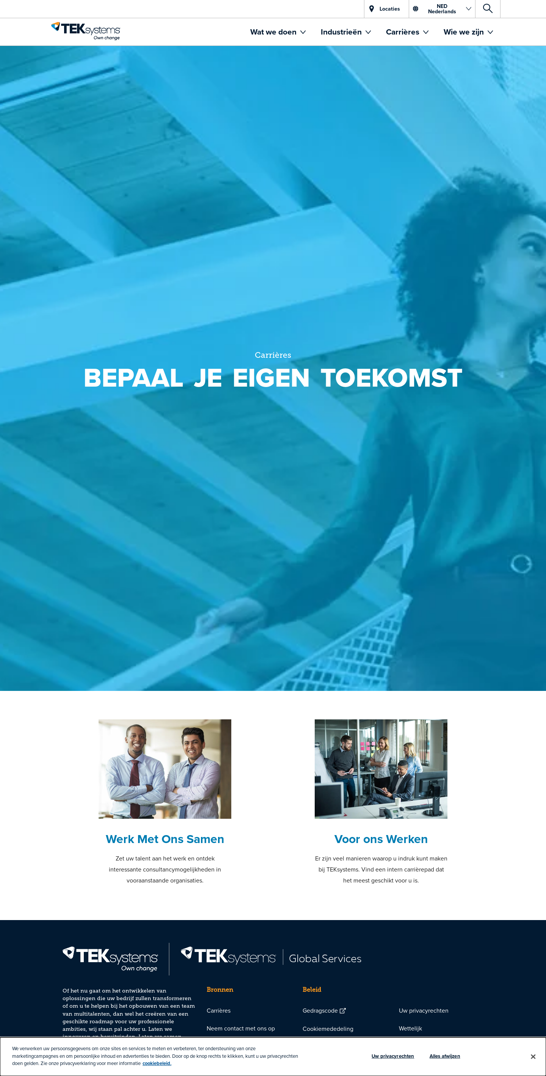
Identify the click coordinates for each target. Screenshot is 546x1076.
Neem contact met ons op (241, 1028)
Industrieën (342, 32)
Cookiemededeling (328, 1028)
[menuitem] (278, 32)
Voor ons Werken (381, 839)
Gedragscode (320, 1010)
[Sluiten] (533, 1056)
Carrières (403, 32)
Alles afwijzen (445, 1056)
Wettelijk (410, 1028)
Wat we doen (274, 32)
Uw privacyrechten (424, 1010)
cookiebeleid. (157, 1063)
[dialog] (273, 1056)
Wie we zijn (465, 32)
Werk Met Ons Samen (165, 839)
